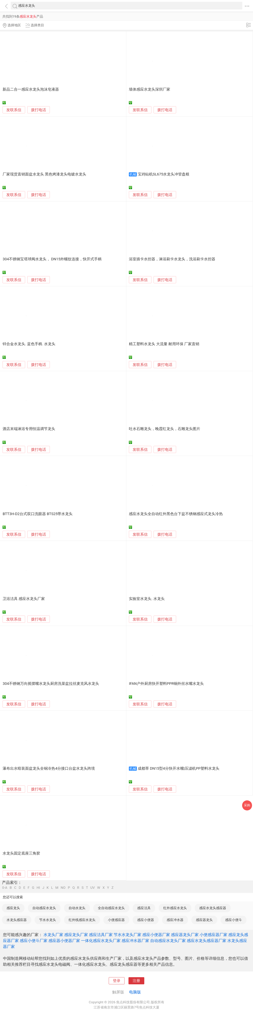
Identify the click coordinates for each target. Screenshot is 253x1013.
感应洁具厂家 (101, 934)
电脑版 (135, 992)
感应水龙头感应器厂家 (206, 940)
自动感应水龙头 (44, 908)
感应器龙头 (204, 920)
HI (38, 887)
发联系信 (13, 110)
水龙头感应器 (17, 920)
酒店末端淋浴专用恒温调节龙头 (29, 429)
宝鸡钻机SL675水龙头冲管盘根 (164, 174)
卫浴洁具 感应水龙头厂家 (24, 599)
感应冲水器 (175, 920)
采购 (247, 805)
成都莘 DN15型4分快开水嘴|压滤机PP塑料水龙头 (178, 768)
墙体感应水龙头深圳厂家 (149, 89)
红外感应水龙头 (175, 908)
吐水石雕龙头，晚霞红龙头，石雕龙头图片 (164, 429)
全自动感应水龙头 (111, 908)
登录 (116, 981)
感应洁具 (144, 908)
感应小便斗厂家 (33, 940)
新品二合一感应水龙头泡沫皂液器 (31, 89)
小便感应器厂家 (213, 934)
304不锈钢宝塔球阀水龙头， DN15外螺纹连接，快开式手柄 (52, 259)
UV (92, 887)
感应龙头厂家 (76, 934)
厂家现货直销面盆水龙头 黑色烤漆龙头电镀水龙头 (44, 174)
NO (63, 887)
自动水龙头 (77, 908)
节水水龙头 (47, 920)
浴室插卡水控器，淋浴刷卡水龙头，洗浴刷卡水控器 (172, 259)
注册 (136, 981)
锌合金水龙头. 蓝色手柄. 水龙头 (29, 344)
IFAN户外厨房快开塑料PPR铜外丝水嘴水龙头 (166, 683)
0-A (4, 887)
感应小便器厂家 (156, 934)
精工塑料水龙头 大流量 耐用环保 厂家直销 (164, 344)
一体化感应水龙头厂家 (101, 940)
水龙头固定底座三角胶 (21, 853)
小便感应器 (116, 920)
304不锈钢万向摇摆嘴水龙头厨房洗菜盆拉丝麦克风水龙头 (51, 683)
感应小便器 (145, 920)
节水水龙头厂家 (127, 934)
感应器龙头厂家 (185, 934)
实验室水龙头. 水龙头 (147, 599)
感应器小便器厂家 (64, 940)
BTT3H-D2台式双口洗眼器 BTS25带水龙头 (38, 514)
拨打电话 (38, 110)
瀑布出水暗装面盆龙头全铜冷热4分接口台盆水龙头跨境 (49, 768)
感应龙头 (13, 908)
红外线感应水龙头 (82, 920)
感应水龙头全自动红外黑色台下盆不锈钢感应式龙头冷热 (176, 514)
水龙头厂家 (53, 934)
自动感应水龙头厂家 (168, 940)
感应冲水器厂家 (135, 940)
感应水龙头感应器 (212, 908)
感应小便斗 (233, 920)
